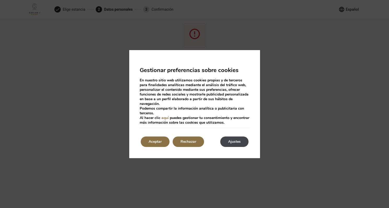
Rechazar (188, 141)
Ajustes (234, 141)
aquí (165, 117)
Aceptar (155, 141)
